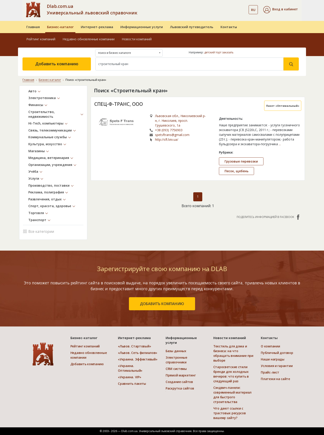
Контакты (228, 27)
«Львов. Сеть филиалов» (137, 353)
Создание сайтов (179, 382)
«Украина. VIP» (129, 377)
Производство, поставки (49, 185)
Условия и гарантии (276, 366)
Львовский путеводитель (191, 27)
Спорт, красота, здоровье (49, 206)
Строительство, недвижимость (41, 114)
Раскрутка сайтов (180, 388)
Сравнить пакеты (132, 383)
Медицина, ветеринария (48, 158)
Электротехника (42, 98)
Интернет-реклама (97, 27)
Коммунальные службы (47, 137)
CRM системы (176, 369)
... (280, 144)
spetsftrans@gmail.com (172, 135)
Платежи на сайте (275, 379)
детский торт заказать (219, 52)
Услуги (33, 178)
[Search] (189, 63)
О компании (270, 346)
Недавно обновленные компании (89, 39)
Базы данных (176, 351)
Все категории (38, 231)
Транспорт (37, 220)
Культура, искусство (45, 144)
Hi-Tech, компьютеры (45, 123)
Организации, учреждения (50, 165)
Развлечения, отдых (45, 199)
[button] (280, 9)
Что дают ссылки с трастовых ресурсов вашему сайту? (229, 413)
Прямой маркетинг (181, 375)
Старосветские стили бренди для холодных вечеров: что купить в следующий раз (231, 374)
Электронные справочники (176, 359)
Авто (32, 91)
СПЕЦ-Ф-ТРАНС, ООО (118, 104)
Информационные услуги (141, 27)
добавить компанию (162, 303)
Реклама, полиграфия (46, 192)
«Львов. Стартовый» (134, 346)
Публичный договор (277, 353)
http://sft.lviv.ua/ (166, 139)
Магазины (36, 151)
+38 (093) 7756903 (168, 130)
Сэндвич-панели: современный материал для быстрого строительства (232, 394)
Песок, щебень (236, 171)
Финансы (35, 105)
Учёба (33, 171)
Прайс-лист (270, 372)
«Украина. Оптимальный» (130, 368)
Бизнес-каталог (60, 27)
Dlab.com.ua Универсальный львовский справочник (92, 9)
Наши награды (272, 359)
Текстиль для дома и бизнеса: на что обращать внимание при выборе (233, 353)
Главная (33, 27)
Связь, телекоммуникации (50, 130)
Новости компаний (137, 39)
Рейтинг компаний (40, 39)
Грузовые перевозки (241, 161)
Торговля (36, 213)
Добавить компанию (56, 63)
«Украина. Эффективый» (137, 359)
